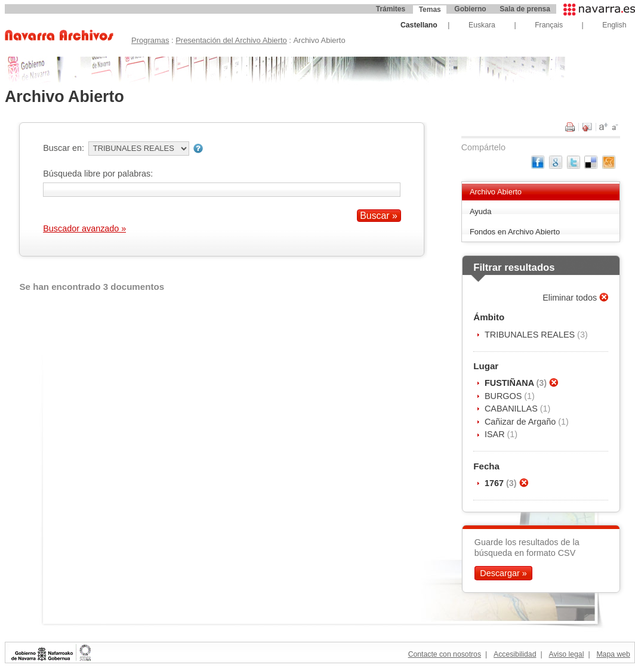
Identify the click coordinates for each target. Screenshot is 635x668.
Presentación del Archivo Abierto (231, 40)
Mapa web (613, 654)
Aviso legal (566, 654)
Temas (430, 9)
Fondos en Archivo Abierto (515, 231)
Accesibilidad (515, 654)
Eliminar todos (570, 297)
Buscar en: (63, 148)
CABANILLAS (512, 408)
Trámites (390, 9)
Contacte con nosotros (444, 654)
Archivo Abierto (496, 191)
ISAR (496, 434)
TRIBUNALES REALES (531, 334)
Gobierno (470, 9)
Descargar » (503, 573)
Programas (150, 40)
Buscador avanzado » (84, 228)
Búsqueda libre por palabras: (98, 173)
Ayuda (481, 211)
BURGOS (504, 396)
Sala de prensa (525, 9)
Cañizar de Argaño (521, 421)
